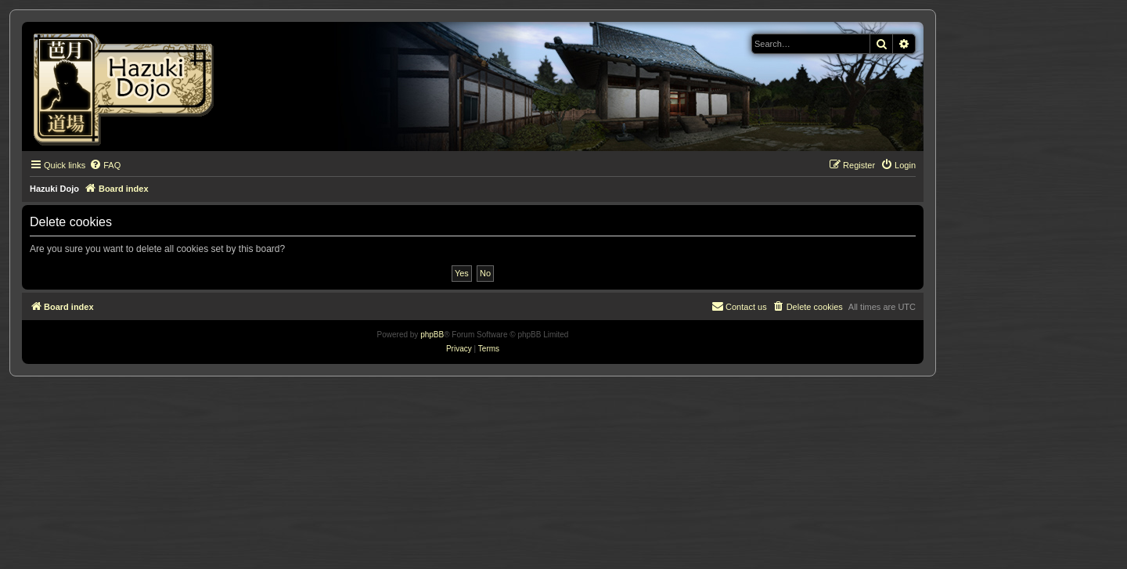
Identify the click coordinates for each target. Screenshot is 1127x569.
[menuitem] (105, 165)
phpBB (432, 334)
